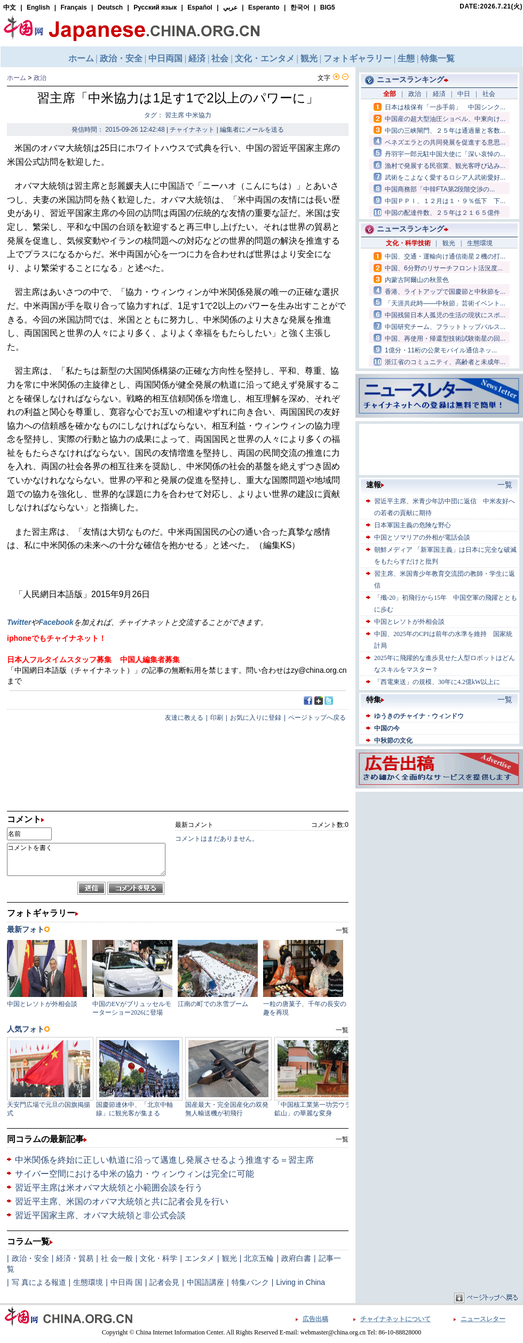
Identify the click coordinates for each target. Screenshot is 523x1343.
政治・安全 (30, 1258)
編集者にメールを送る (252, 129)
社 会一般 (117, 1258)
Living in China (300, 1282)
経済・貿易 (74, 1258)
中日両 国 (126, 1282)
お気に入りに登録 (255, 717)
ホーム (16, 78)
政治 (40, 78)
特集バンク (250, 1282)
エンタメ (200, 1258)
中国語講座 (205, 1282)
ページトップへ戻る (317, 717)
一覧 (342, 1139)
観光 (229, 1258)
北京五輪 (259, 1258)
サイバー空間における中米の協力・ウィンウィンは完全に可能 (134, 1173)
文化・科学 (158, 1258)
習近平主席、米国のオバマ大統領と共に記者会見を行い (121, 1201)
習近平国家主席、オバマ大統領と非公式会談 (100, 1215)
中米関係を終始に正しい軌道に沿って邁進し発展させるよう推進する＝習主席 (164, 1159)
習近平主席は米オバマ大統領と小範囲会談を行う (109, 1187)
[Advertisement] (439, 861)
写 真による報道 (39, 1282)
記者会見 (164, 1282)
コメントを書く (86, 859)
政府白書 (296, 1258)
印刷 (216, 717)
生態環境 (88, 1282)
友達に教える (184, 717)
